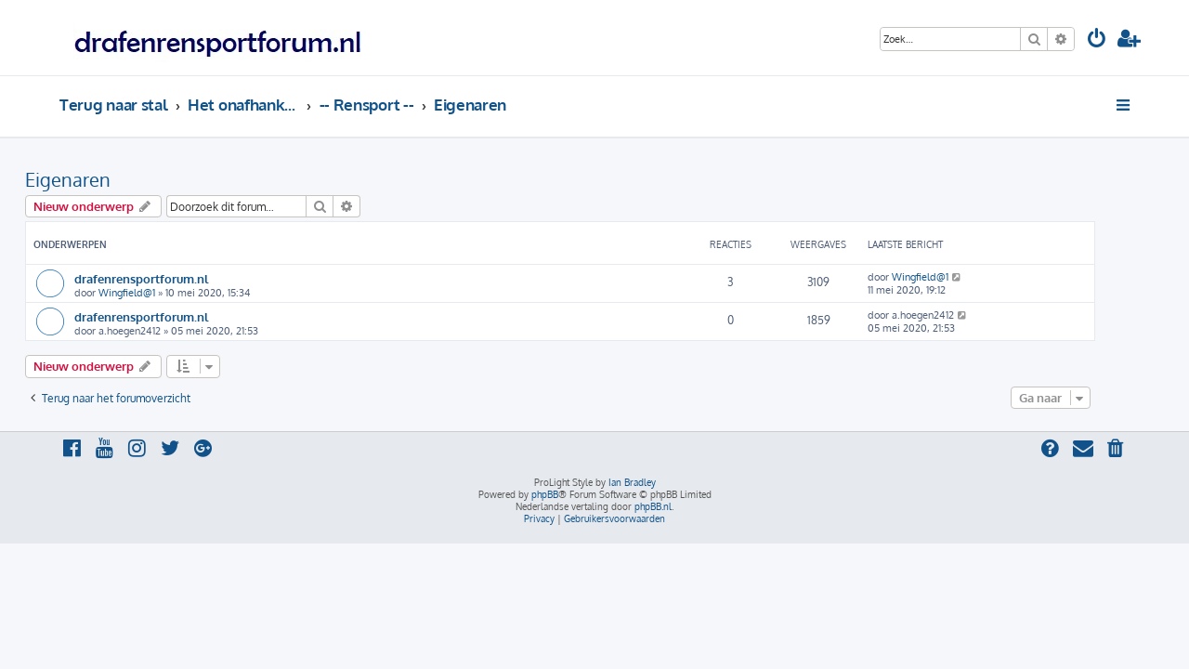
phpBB (544, 494)
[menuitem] (1097, 40)
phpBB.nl (653, 506)
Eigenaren (102, 179)
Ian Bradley (632, 482)
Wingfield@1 (161, 292)
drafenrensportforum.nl (175, 278)
